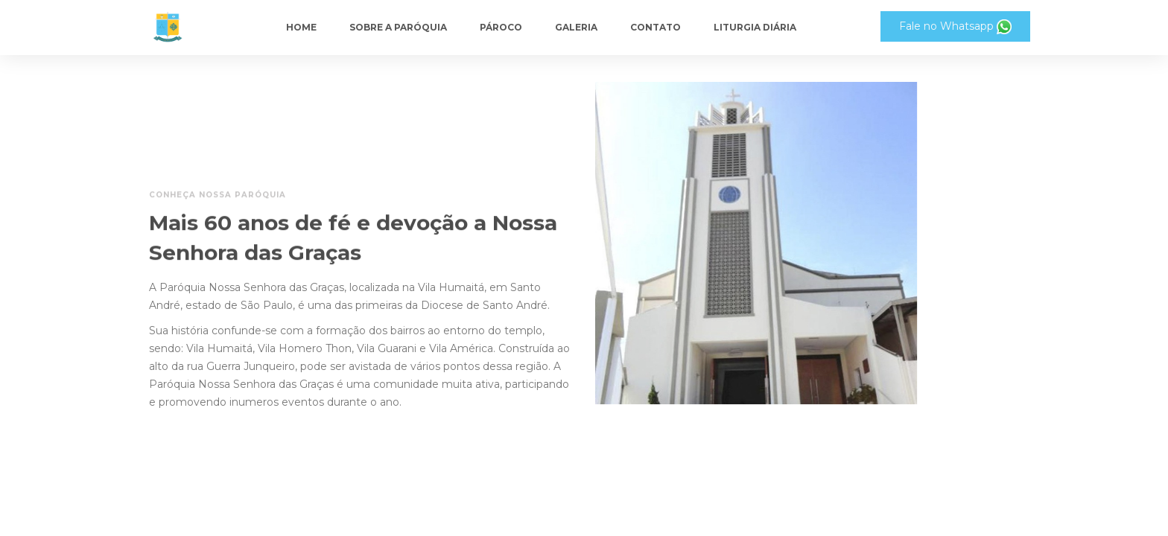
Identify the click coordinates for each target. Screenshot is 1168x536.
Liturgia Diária (755, 27)
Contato (655, 27)
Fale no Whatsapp (955, 26)
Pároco (501, 27)
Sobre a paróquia (398, 27)
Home (301, 27)
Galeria (576, 27)
